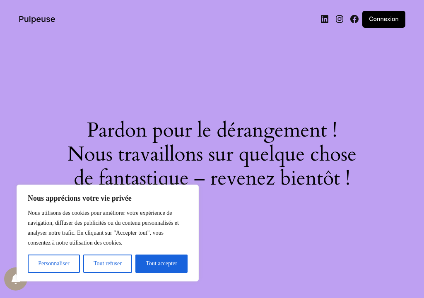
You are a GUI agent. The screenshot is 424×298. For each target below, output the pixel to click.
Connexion (384, 18)
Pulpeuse (37, 19)
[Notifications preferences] (15, 279)
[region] (108, 233)
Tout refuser (108, 263)
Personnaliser (53, 263)
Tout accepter (161, 263)
